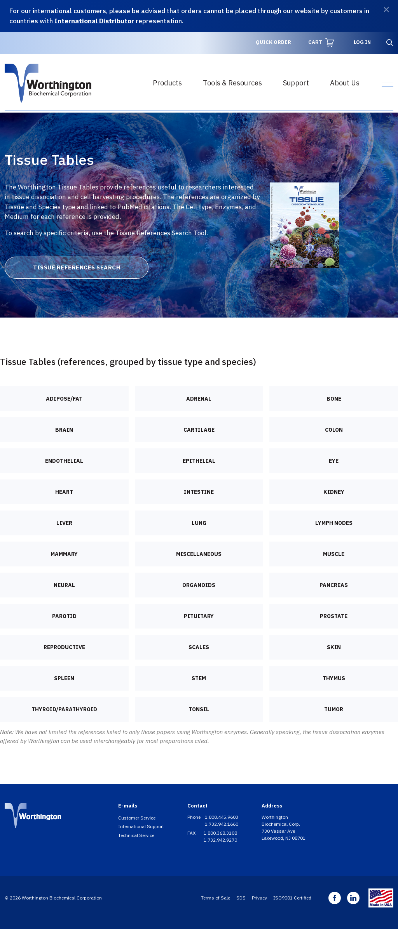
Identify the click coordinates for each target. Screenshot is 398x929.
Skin (334, 647)
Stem (199, 678)
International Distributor (94, 21)
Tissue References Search (76, 267)
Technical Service (136, 835)
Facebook (334, 898)
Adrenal (198, 398)
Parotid (64, 616)
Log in (362, 42)
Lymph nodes (334, 522)
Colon (334, 429)
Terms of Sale (215, 898)
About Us (345, 82)
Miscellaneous (199, 553)
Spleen (64, 678)
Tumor (333, 709)
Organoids (198, 585)
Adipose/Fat (64, 398)
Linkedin (353, 898)
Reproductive (64, 647)
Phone (194, 817)
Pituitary (199, 616)
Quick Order (273, 42)
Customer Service (136, 818)
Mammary (64, 553)
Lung (199, 522)
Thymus (334, 678)
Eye (334, 460)
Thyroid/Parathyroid (64, 709)
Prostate (333, 616)
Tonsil (199, 709)
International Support (141, 826)
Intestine (199, 491)
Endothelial (64, 460)
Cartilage (199, 429)
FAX (192, 833)
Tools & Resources (232, 82)
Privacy (259, 898)
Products (167, 82)
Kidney (333, 491)
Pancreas (333, 585)
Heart (64, 491)
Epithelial (199, 460)
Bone (333, 398)
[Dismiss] (386, 9)
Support (296, 82)
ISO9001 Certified (292, 898)
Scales (199, 647)
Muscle (333, 553)
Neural (64, 585)
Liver (64, 522)
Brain (64, 429)
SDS (241, 898)
